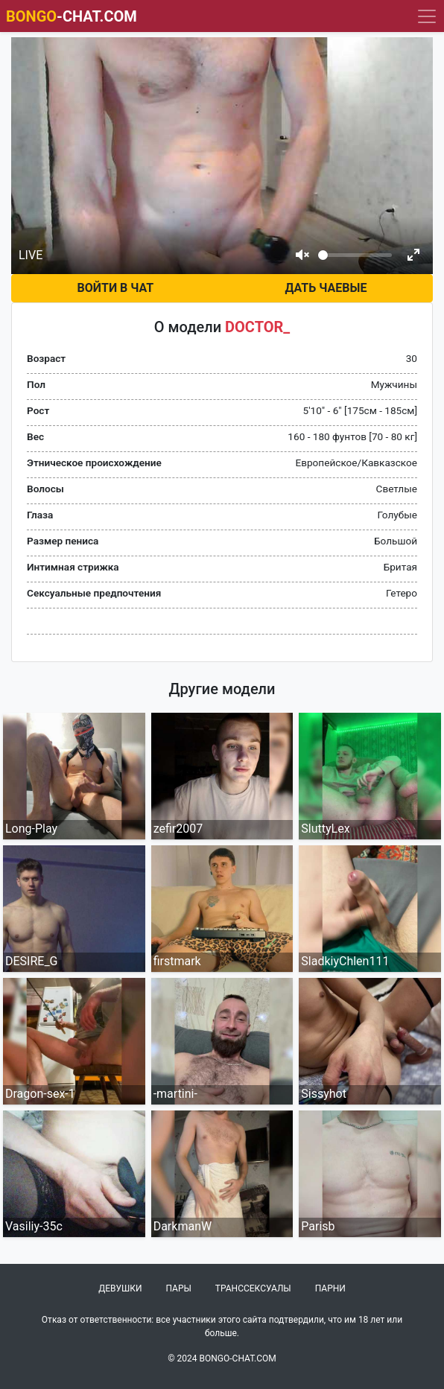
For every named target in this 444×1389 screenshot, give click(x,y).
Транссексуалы (253, 1288)
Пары (178, 1288)
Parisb (317, 1226)
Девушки (120, 1288)
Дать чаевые (326, 288)
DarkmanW (182, 1226)
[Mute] (302, 255)
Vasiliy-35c (34, 1226)
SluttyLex (325, 828)
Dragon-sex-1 (40, 1094)
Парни (330, 1288)
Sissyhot (323, 1094)
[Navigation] (427, 16)
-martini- (175, 1094)
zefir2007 (178, 828)
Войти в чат (115, 288)
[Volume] (355, 255)
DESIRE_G (31, 961)
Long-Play (31, 828)
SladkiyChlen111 (345, 961)
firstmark (177, 961)
